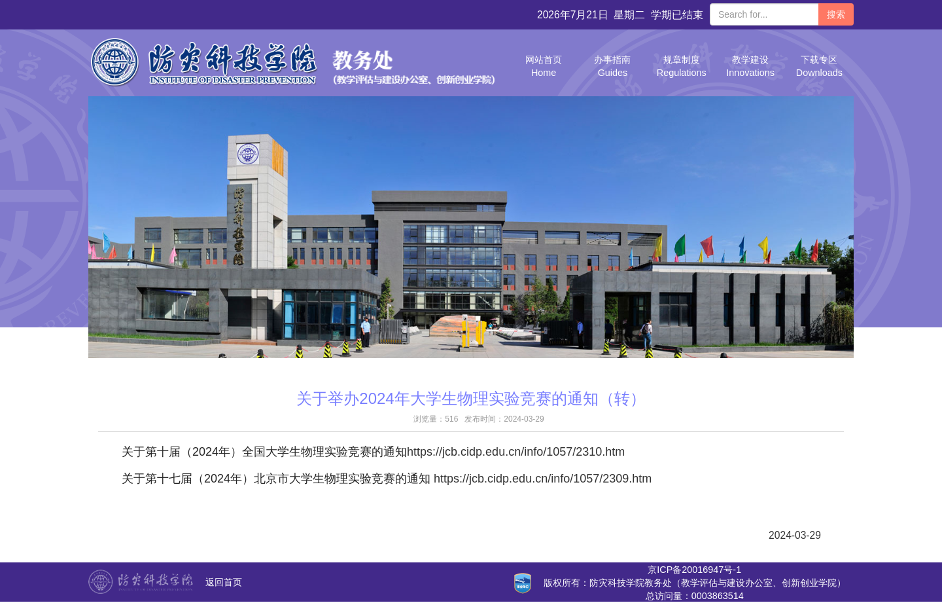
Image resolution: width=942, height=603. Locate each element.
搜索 (836, 14)
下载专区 (819, 66)
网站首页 (543, 66)
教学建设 (750, 66)
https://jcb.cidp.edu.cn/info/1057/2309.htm (543, 478)
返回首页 (223, 582)
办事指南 (612, 66)
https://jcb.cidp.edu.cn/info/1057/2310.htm (516, 451)
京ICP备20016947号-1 (694, 569)
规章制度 (681, 66)
